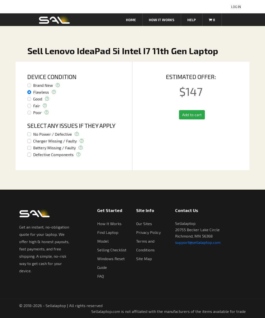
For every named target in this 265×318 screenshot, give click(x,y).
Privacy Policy (148, 232)
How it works (161, 20)
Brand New (43, 85)
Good (37, 99)
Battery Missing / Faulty (54, 147)
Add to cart (192, 114)
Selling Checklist (111, 249)
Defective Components (53, 154)
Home (131, 20)
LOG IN (236, 7)
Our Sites (144, 223)
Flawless (41, 92)
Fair (36, 105)
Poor (37, 112)
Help (191, 20)
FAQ (100, 276)
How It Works (109, 223)
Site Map (144, 258)
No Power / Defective (52, 134)
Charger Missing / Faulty (55, 141)
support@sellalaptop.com (197, 242)
